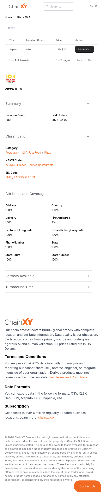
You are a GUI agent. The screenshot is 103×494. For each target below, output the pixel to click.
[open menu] (6, 6)
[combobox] (60, 6)
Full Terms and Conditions (68, 377)
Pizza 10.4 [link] (23, 17)
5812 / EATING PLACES (20, 177)
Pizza (47, 152)
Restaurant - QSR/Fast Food (23, 152)
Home (8, 17)
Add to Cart (84, 49)
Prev (79, 60)
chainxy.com (47, 417)
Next (91, 60)
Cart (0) (94, 6)
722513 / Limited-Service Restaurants (29, 165)
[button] (87, 486)
